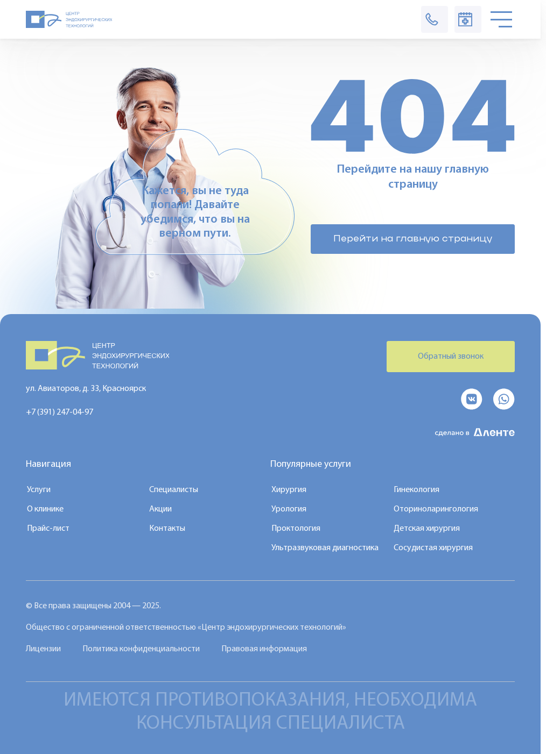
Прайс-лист (48, 528)
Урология (288, 509)
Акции (160, 509)
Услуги (39, 490)
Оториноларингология (436, 509)
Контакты (167, 528)
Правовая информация (264, 649)
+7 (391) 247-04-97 (59, 412)
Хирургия (288, 490)
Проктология (295, 528)
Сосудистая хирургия (433, 548)
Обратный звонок (451, 356)
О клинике (45, 509)
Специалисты (173, 490)
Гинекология (416, 490)
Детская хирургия (427, 528)
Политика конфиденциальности (141, 649)
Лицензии (43, 649)
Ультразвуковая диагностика (325, 548)
